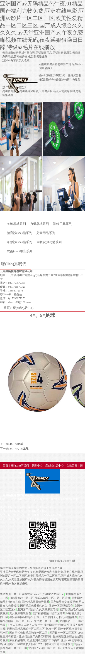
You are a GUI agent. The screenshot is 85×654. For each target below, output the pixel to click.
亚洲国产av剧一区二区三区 (44, 648)
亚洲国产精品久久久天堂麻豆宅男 (37, 609)
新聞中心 (37, 465)
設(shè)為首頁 (10, 60)
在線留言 (71, 465)
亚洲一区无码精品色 (61, 605)
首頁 (6, 308)
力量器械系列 (39, 224)
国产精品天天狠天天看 (35, 601)
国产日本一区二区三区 (63, 632)
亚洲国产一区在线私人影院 (20, 644)
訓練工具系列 (62, 224)
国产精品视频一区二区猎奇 (48, 613)
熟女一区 (51, 628)
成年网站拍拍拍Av (55, 625)
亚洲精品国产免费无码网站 (35, 636)
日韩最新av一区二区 (21, 598)
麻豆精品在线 (17, 640)
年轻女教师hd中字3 (20, 617)
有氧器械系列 (16, 224)
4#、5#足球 (16, 444)
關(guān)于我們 (20, 465)
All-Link (60, 472)
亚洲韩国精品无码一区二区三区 (26, 628)
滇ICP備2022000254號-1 (63, 561)
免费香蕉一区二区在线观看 (16, 594)
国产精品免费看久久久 (33, 605)
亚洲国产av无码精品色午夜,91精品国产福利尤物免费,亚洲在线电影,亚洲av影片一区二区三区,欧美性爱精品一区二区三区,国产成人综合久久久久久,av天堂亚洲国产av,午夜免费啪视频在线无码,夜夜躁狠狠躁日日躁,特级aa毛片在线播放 (42, 25)
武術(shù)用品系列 (19, 251)
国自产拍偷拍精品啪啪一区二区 (28, 632)
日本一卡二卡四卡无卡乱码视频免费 (55, 617)
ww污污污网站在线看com (49, 594)
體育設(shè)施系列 (19, 233)
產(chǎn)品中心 (23, 308)
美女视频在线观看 (20, 613)
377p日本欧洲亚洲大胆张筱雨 (55, 644)
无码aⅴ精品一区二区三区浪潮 (52, 598)
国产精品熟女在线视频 (64, 601)
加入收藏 (24, 60)
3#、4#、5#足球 (19, 448)
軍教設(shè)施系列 (19, 242)
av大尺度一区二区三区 (44, 621)
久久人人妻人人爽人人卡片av (24, 625)
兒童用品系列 (45, 233)
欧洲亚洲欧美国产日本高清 (43, 640)
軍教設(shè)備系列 (49, 242)
